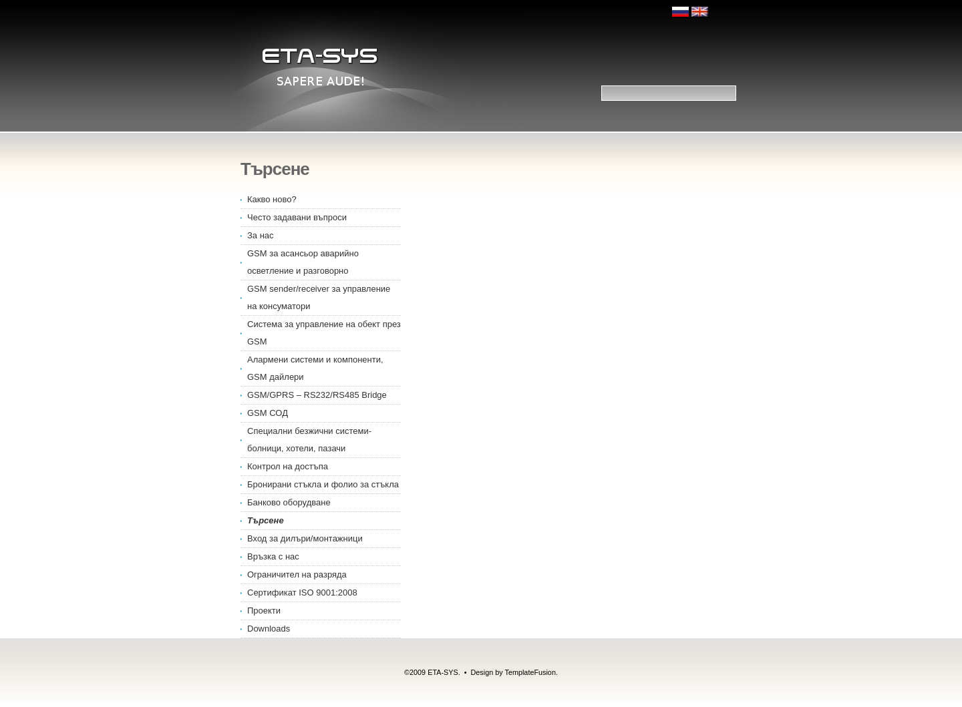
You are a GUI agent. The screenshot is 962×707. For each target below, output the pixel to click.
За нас (260, 235)
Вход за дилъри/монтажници (305, 538)
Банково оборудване (289, 502)
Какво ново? (272, 199)
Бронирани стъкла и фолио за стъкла (323, 484)
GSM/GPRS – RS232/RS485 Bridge (317, 395)
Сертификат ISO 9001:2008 (302, 592)
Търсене (265, 520)
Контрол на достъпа (287, 466)
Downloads (268, 629)
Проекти (264, 611)
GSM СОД (267, 413)
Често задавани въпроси (297, 217)
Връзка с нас (273, 556)
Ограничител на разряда (297, 574)
